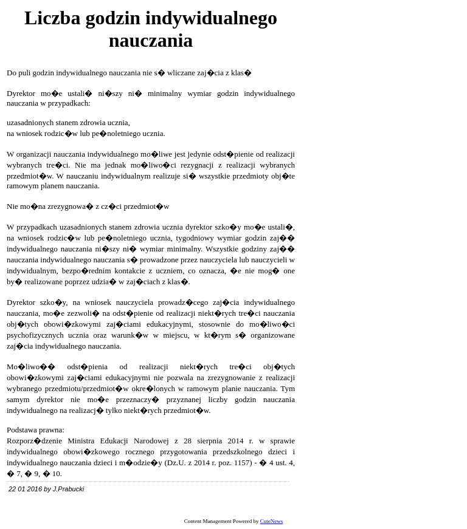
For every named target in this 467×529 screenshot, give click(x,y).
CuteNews (271, 521)
